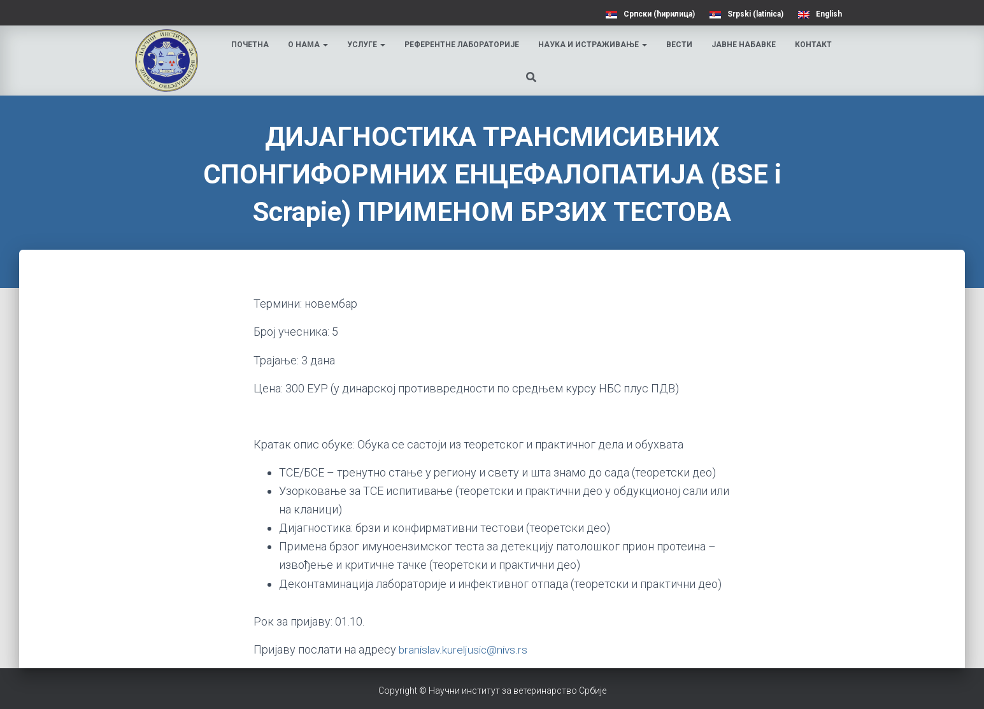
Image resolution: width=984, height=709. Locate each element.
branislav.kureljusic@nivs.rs (465, 649)
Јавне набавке (745, 44)
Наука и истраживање (593, 44)
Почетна (251, 44)
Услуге (367, 44)
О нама (309, 44)
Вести (680, 44)
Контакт (814, 44)
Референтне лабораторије (463, 44)
